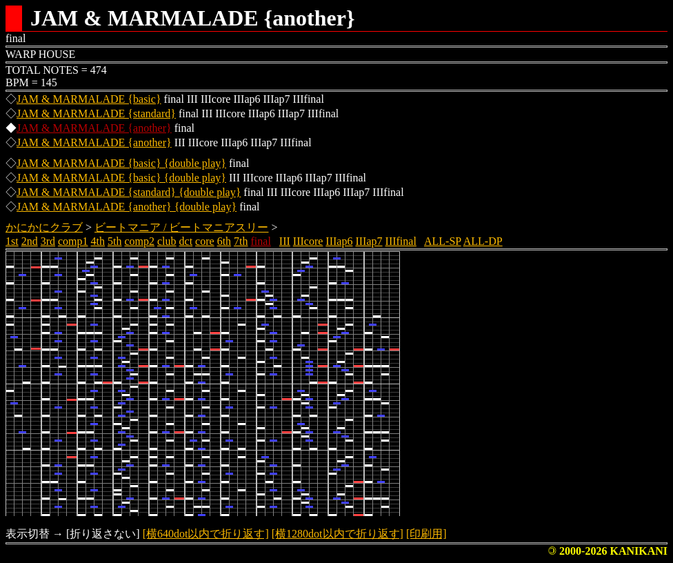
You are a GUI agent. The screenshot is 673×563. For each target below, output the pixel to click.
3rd (48, 241)
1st (12, 241)
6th (224, 241)
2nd (29, 241)
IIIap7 (368, 241)
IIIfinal (400, 241)
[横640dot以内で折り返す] (206, 534)
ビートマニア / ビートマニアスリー (181, 227)
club (167, 241)
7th (241, 241)
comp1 (73, 241)
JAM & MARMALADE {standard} (96, 113)
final (261, 241)
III (284, 241)
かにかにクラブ (44, 227)
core (204, 241)
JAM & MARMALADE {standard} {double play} (129, 192)
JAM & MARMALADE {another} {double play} (127, 207)
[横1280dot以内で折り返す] (337, 534)
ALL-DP (483, 241)
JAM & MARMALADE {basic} (89, 99)
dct (186, 241)
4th (98, 241)
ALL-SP (442, 241)
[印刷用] (426, 534)
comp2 (139, 241)
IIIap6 (338, 241)
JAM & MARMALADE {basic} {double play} (121, 163)
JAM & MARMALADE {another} (94, 128)
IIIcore (308, 241)
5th (114, 241)
